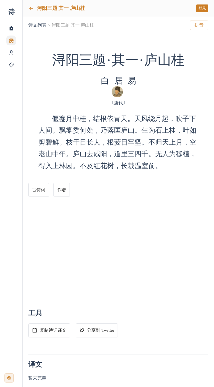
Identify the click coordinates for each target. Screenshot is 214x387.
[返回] (31, 8)
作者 (61, 190)
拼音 (199, 25)
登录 (202, 8)
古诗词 (38, 190)
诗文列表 (37, 25)
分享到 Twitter (96, 330)
